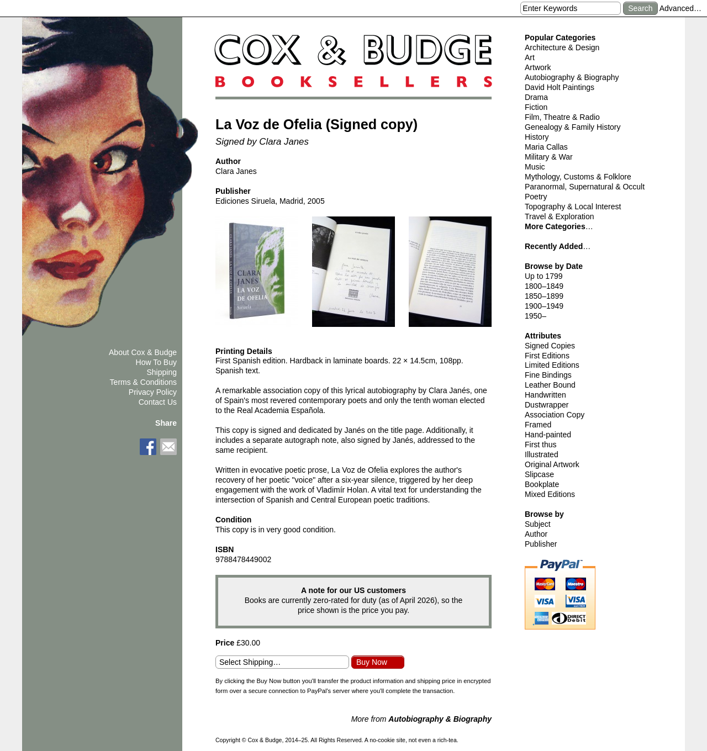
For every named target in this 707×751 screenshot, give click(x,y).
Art (530, 57)
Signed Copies (550, 345)
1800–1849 (544, 286)
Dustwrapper (546, 404)
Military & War (549, 156)
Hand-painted (548, 434)
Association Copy (554, 414)
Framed (538, 424)
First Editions (547, 355)
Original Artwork (552, 464)
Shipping (162, 372)
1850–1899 (544, 296)
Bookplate (542, 484)
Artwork (538, 67)
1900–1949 (544, 306)
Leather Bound (550, 384)
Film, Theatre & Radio (562, 117)
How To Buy (156, 362)
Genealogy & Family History (573, 127)
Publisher (541, 544)
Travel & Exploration (559, 216)
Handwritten (545, 394)
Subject (538, 524)
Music (535, 166)
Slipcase (539, 474)
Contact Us (158, 402)
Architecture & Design (562, 47)
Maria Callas (546, 146)
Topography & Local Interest (573, 206)
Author (536, 534)
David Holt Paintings (559, 87)
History (537, 137)
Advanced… (680, 8)
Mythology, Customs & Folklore (578, 176)
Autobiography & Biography (572, 77)
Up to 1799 (544, 276)
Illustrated (541, 454)
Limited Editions (552, 365)
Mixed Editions (550, 494)
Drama (536, 97)
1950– (535, 315)
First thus (541, 444)
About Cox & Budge (143, 352)
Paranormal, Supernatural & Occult (585, 186)
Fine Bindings (548, 375)
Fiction (536, 107)
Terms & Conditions (143, 382)
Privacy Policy (153, 392)
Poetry (536, 196)
